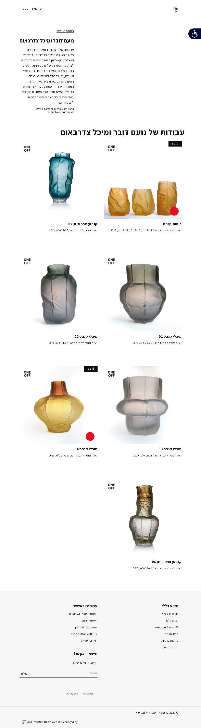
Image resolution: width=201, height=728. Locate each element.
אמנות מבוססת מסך (85, 627)
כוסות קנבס (172, 224)
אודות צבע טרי (170, 614)
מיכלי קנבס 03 (170, 449)
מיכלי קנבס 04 (85, 449)
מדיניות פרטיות (170, 640)
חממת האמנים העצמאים (83, 614)
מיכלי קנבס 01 (170, 336)
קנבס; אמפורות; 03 (83, 224)
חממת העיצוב (65, 31)
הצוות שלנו (172, 620)
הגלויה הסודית (89, 640)
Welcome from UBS (166, 627)
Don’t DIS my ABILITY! (84, 634)
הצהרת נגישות (170, 647)
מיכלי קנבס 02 (85, 336)
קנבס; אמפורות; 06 (167, 561)
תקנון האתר (171, 634)
